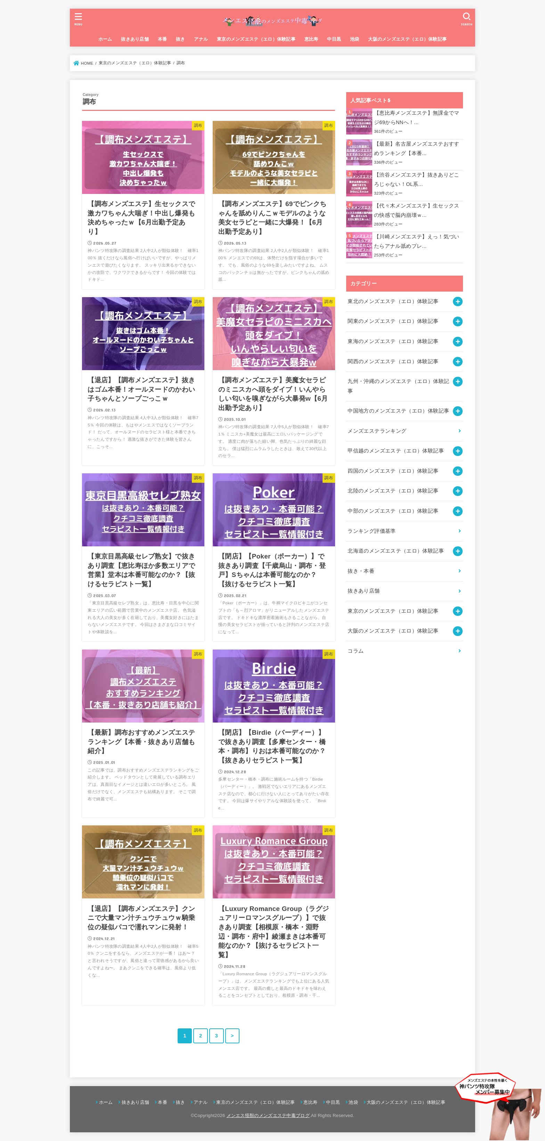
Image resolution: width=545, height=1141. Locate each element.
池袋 (354, 39)
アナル (201, 39)
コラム (356, 651)
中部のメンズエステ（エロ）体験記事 (393, 511)
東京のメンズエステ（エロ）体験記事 (256, 39)
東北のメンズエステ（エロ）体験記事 (393, 301)
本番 (162, 39)
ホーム (105, 39)
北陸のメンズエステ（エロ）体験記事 (393, 491)
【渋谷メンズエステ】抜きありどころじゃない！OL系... (416, 179)
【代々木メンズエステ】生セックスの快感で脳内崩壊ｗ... (416, 210)
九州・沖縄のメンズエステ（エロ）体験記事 (398, 386)
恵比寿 (311, 39)
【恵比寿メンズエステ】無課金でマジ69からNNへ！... (416, 117)
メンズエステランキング (377, 431)
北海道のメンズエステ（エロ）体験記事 (396, 551)
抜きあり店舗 (135, 39)
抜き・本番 (361, 571)
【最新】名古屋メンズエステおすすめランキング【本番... (416, 148)
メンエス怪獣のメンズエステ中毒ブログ (268, 1115)
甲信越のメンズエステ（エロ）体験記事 (396, 451)
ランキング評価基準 (372, 531)
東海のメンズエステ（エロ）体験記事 (393, 341)
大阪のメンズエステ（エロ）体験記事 (407, 39)
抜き (180, 39)
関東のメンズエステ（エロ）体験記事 (393, 321)
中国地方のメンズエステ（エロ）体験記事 (398, 411)
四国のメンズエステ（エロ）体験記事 (393, 471)
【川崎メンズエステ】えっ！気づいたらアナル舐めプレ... (416, 241)
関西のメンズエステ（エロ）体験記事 (393, 361)
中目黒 (334, 39)
